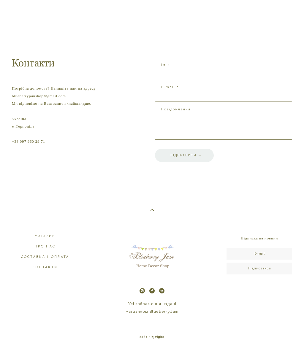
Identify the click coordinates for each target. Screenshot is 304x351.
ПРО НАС (45, 246)
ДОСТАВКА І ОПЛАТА (45, 257)
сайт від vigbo (152, 337)
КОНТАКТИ (45, 267)
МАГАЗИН (45, 236)
